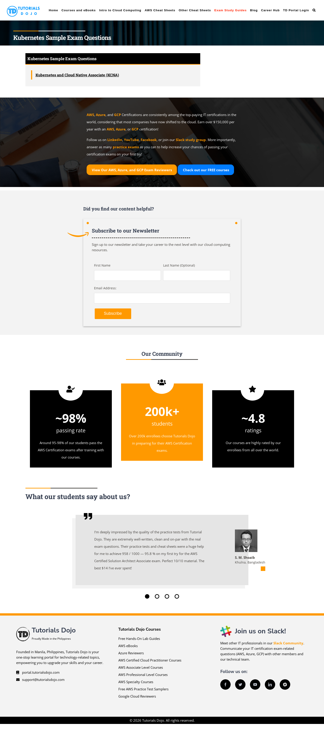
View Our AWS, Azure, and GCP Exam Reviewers (132, 170)
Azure (101, 114)
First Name (102, 265)
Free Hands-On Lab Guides (139, 638)
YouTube (131, 139)
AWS (90, 114)
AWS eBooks (128, 645)
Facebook (149, 139)
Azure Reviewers (131, 653)
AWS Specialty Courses (135, 682)
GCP (117, 114)
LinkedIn (114, 139)
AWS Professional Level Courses (143, 674)
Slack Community (288, 643)
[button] (314, 10)
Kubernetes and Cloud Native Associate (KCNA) (77, 75)
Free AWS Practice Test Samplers (143, 689)
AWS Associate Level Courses (140, 667)
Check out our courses (206, 170)
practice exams (126, 147)
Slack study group (191, 139)
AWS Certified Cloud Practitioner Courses (149, 660)
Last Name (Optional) (179, 265)
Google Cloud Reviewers (137, 696)
